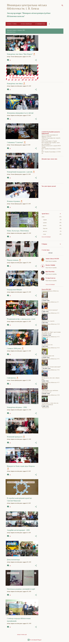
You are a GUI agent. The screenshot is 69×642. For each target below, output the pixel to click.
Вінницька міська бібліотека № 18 (50, 395)
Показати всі (45, 407)
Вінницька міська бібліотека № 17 (50, 382)
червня (45, 219)
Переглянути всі (11, 32)
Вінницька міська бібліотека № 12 (50, 324)
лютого (45, 231)
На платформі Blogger (35, 639)
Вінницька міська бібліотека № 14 (50, 347)
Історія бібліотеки (40, 23)
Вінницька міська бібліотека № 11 (50, 313)
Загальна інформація (26, 23)
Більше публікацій (22, 634)
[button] (36, 60)
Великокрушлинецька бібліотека (50, 291)
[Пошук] (62, 5)
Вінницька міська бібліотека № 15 (50, 358)
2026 (43, 217)
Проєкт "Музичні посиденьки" (50, 310)
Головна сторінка (12, 23)
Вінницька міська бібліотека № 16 (50, 370)
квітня (44, 225)
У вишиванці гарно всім (48, 355)
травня (45, 222)
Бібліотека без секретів (48, 321)
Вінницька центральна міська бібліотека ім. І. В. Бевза (27, 6)
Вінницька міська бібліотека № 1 (50, 302)
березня (45, 228)
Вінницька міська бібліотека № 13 (50, 336)
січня (44, 234)
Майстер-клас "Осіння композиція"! (51, 366)
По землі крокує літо (47, 344)
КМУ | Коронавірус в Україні (49, 141)
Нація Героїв (45, 299)
